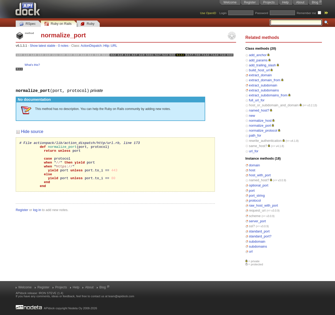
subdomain (257, 241)
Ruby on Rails (57, 24)
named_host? (259, 110)
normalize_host (260, 120)
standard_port (259, 231)
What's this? (32, 64)
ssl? (252, 226)
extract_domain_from (264, 80)
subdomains (258, 246)
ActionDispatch (91, 46)
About (300, 2)
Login (222, 13)
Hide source (32, 131)
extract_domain (260, 75)
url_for (253, 151)
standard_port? (260, 236)
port (252, 190)
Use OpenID (208, 13)
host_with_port (260, 175)
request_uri (257, 210)
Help (285, 2)
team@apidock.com (121, 296)
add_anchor (258, 55)
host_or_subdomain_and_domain (274, 105)
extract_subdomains (264, 90)
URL (114, 46)
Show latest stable (42, 46)
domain (254, 165)
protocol (255, 200)
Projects (269, 2)
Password (261, 13)
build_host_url (259, 70)
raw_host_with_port (263, 205)
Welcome (230, 2)
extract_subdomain (263, 85)
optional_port (258, 185)
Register (250, 2)
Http (106, 46)
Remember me (306, 13)
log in (37, 219)
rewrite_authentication (265, 141)
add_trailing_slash (262, 65)
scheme (255, 216)
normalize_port (260, 125)
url (251, 251)
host (252, 170)
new (252, 116)
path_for (255, 135)
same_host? (258, 146)
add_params (258, 60)
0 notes (63, 46)
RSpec (27, 24)
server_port (257, 221)
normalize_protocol (263, 130)
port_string (257, 195)
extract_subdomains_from (268, 95)
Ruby (87, 24)
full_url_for (257, 100)
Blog (315, 2)
